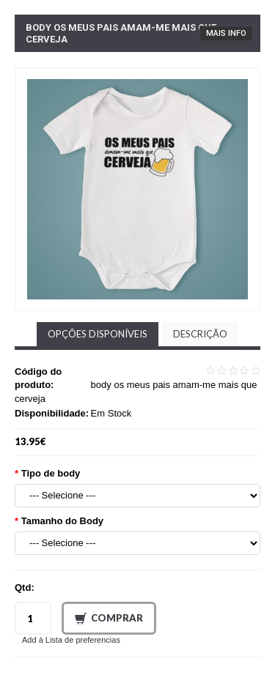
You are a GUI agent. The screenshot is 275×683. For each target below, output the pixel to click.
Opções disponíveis (97, 334)
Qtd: (24, 587)
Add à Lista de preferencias (71, 639)
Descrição (200, 334)
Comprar (109, 618)
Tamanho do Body (62, 520)
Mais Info (226, 33)
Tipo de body (51, 473)
